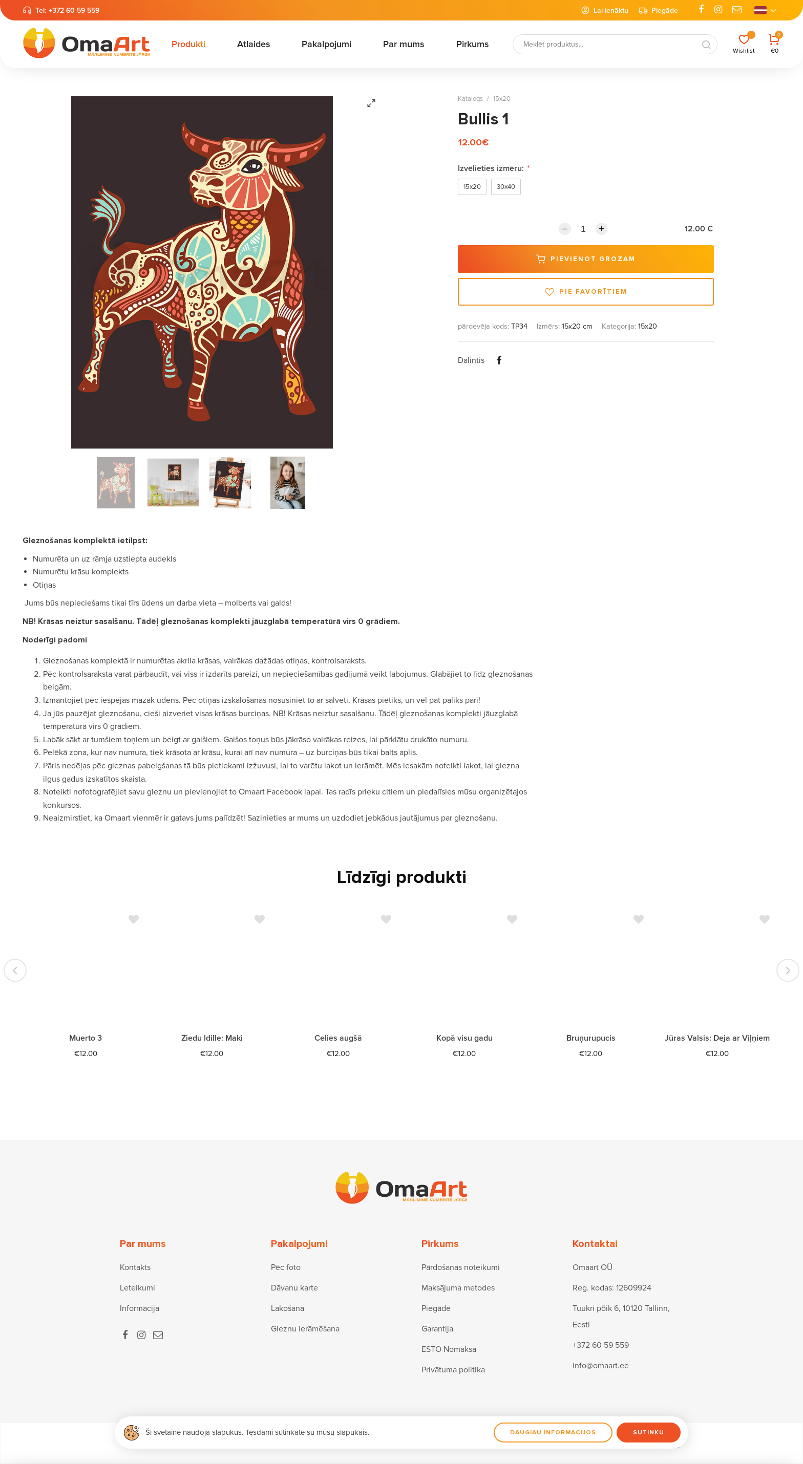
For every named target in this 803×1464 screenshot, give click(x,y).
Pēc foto (286, 1267)
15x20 (502, 99)
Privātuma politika (453, 1370)
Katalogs (470, 99)
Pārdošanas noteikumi (460, 1267)
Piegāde (658, 10)
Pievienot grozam (586, 259)
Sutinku (648, 1432)
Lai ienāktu (604, 10)
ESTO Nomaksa (448, 1349)
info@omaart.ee (601, 1366)
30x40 (506, 187)
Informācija (139, 1308)
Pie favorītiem (586, 291)
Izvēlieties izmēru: (494, 168)
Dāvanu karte (294, 1288)
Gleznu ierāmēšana (305, 1329)
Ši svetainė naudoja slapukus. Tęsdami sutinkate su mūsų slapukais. (257, 1432)
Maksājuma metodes (458, 1288)
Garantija (437, 1329)
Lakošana (287, 1308)
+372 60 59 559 (74, 10)
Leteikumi (137, 1288)
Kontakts (135, 1267)
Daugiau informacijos (553, 1432)
